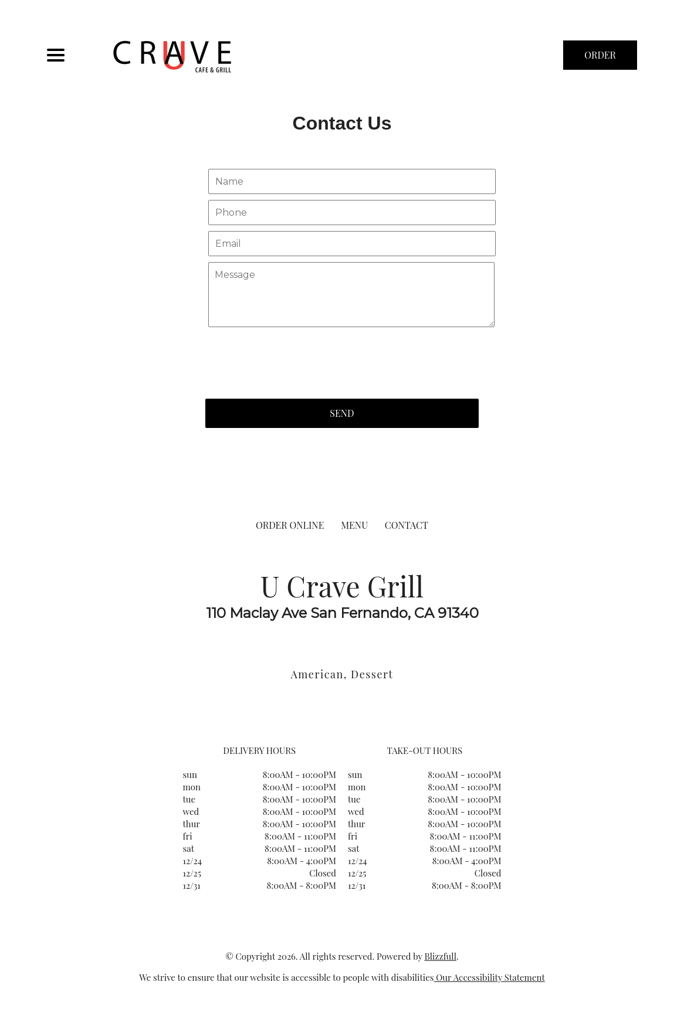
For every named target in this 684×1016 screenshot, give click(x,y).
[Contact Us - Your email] (352, 243)
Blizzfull (440, 956)
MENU (354, 525)
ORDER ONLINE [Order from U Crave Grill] (290, 525)
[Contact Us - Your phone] (352, 212)
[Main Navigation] (56, 55)
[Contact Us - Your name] (352, 181)
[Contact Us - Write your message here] (351, 295)
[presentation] (294, 357)
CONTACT (406, 525)
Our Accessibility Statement (489, 977)
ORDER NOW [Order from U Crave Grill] (600, 59)
